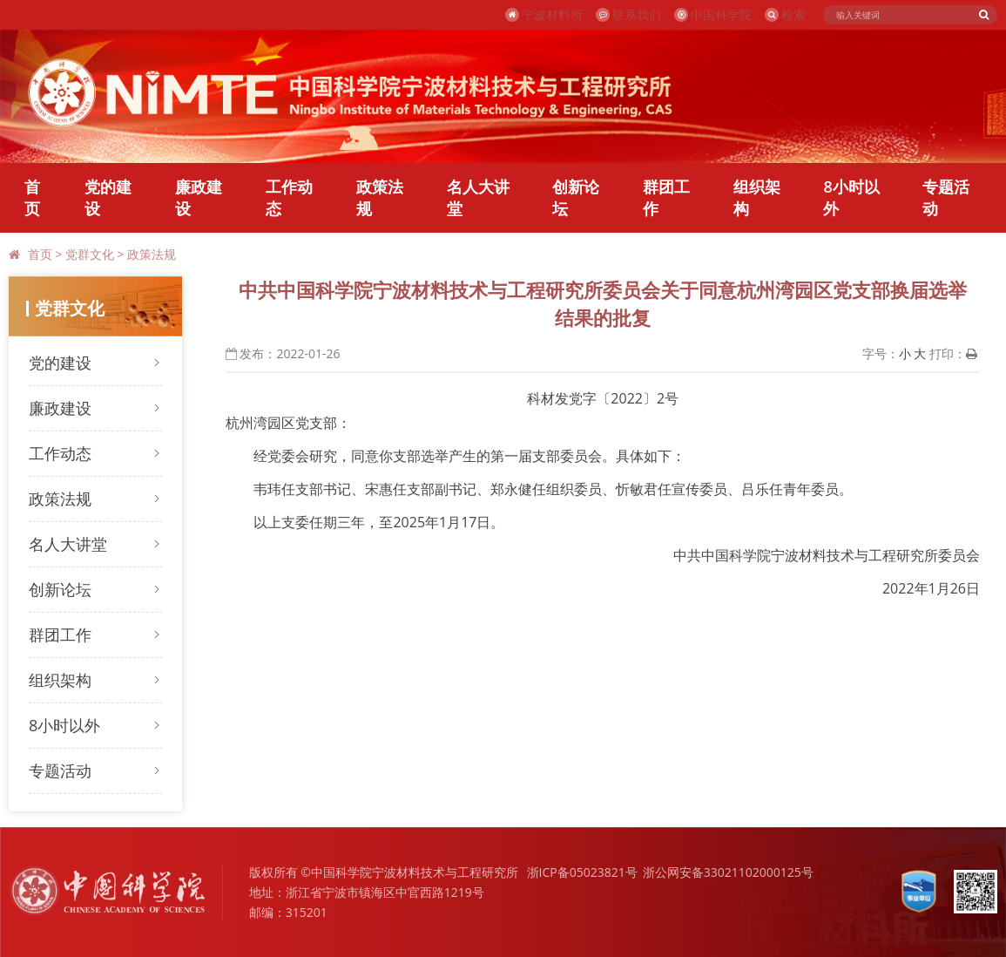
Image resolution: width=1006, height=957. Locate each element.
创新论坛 (575, 197)
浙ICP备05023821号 (582, 872)
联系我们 (628, 14)
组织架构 (756, 197)
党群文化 (89, 254)
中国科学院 (713, 14)
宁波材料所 (544, 14)
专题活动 (945, 197)
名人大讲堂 (478, 197)
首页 (32, 197)
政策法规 (379, 197)
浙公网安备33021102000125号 (728, 872)
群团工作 (666, 197)
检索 (785, 14)
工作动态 (289, 197)
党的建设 (108, 197)
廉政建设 (198, 197)
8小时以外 (851, 197)
